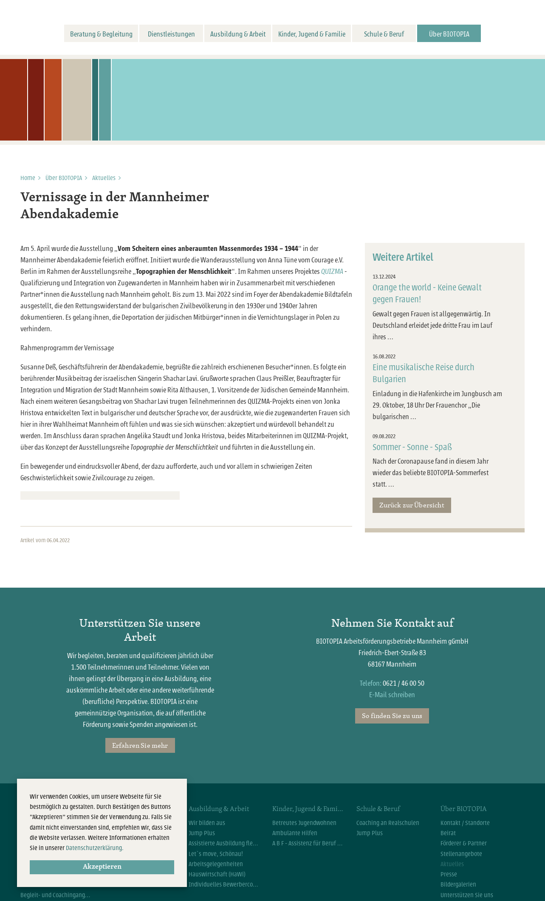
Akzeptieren (102, 867)
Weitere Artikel (403, 257)
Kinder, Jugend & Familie (311, 34)
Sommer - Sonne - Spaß (412, 447)
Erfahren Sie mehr (140, 745)
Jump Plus (202, 833)
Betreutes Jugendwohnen (304, 823)
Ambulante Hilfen (294, 833)
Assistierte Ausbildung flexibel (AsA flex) (224, 843)
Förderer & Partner (464, 843)
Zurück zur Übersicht (411, 505)
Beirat (448, 833)
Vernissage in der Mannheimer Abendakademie (114, 206)
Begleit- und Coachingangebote (56, 895)
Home (27, 178)
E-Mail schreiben (392, 694)
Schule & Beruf (384, 34)
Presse (449, 874)
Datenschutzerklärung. (95, 848)
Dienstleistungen (171, 34)
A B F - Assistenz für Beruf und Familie (308, 843)
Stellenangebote (461, 854)
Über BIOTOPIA (449, 34)
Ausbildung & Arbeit (237, 34)
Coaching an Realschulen (387, 823)
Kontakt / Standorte (465, 823)
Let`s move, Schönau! (216, 854)
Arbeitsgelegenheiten (216, 864)
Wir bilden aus (207, 823)
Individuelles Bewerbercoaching (224, 884)
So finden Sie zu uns (392, 715)
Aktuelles (104, 178)
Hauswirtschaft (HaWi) (217, 874)
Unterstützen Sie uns (467, 895)
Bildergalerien (458, 884)
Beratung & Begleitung (101, 34)
